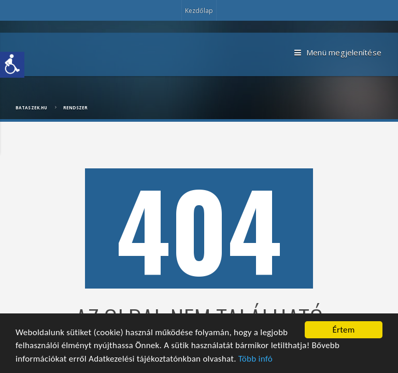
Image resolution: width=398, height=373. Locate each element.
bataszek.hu (31, 107)
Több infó (255, 358)
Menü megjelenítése (337, 52)
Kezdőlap (199, 10)
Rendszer (75, 107)
